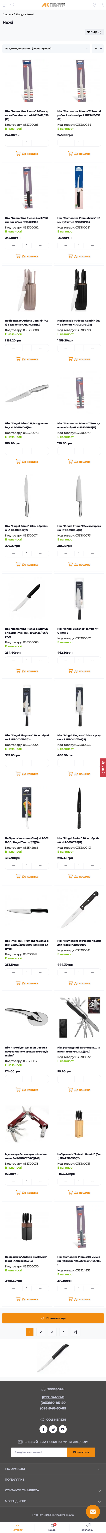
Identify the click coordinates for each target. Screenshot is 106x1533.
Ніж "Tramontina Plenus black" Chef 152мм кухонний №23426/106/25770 (26, 632)
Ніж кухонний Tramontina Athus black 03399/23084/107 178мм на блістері (26, 944)
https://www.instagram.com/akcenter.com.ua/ (53, 1429)
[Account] (102, 5)
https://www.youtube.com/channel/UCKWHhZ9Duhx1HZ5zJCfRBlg (63, 1429)
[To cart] (27, 154)
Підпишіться (81, 1452)
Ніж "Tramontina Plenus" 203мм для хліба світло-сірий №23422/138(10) (26, 115)
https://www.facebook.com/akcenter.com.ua (43, 1429)
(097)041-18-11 (53, 1397)
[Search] (12, 5)
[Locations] (94, 5)
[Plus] (39, 143)
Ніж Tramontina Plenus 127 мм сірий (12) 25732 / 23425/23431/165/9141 (79, 1260)
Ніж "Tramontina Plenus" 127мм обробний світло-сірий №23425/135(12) (79, 115)
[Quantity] (26, 143)
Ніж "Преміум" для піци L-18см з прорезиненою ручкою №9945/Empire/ (26, 1051)
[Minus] (13, 143)
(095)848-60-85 (53, 1408)
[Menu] (5, 5)
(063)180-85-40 (53, 1403)
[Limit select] (98, 48)
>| (75, 1332)
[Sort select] (46, 48)
